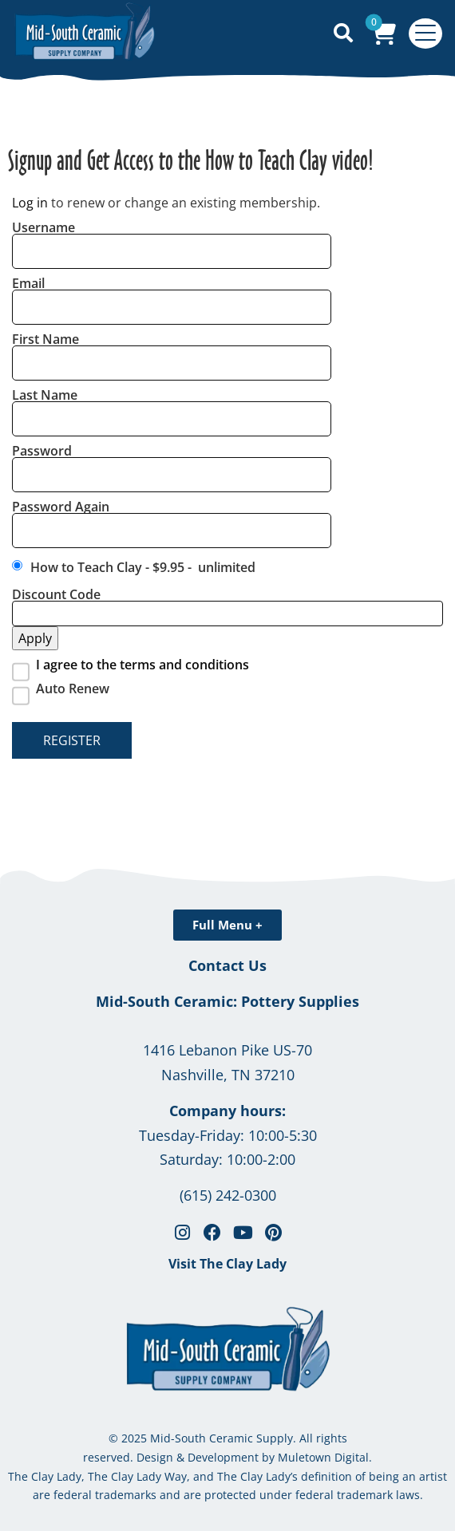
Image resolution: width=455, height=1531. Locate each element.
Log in (30, 202)
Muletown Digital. (323, 1457)
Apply (35, 638)
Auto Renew (72, 688)
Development (223, 1457)
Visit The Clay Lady (227, 1264)
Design (154, 1457)
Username (43, 227)
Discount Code (56, 594)
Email (28, 283)
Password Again (60, 506)
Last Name (44, 395)
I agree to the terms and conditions (142, 664)
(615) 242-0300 (228, 1195)
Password (42, 450)
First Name (45, 339)
